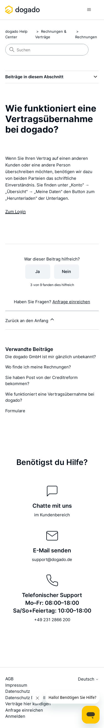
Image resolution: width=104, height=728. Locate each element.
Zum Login (15, 211)
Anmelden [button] (15, 716)
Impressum (16, 685)
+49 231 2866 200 (52, 619)
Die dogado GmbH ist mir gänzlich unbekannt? (50, 356)
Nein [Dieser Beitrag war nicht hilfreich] (66, 271)
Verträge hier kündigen (28, 703)
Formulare (15, 410)
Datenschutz (17, 691)
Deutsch (88, 679)
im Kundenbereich (52, 514)
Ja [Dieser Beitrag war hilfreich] (37, 271)
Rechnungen (86, 37)
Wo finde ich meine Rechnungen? (38, 367)
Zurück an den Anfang (30, 320)
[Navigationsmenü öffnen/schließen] (89, 10)
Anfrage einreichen (71, 301)
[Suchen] (47, 49)
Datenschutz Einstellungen (31, 697)
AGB (9, 678)
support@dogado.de (52, 559)
